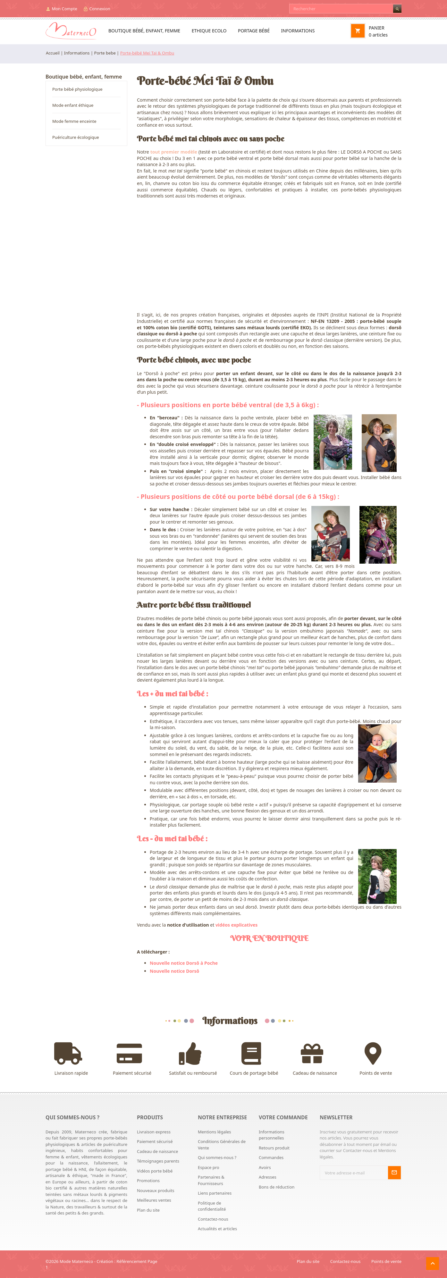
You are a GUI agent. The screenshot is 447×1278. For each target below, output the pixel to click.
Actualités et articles (217, 1229)
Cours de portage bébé (254, 1059)
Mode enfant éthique (72, 105)
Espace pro (208, 1167)
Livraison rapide (71, 1059)
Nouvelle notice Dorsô (174, 971)
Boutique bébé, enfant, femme (144, 31)
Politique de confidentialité (212, 1206)
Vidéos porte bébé (155, 1171)
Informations (298, 31)
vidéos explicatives (236, 925)
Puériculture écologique (75, 137)
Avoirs (265, 1167)
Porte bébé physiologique (77, 89)
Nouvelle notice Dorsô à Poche (184, 963)
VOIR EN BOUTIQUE (269, 938)
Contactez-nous (213, 1219)
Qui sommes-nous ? (217, 1157)
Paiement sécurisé (132, 1059)
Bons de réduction (276, 1187)
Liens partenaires (215, 1193)
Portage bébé (254, 31)
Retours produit (274, 1148)
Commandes (271, 1157)
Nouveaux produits (155, 1190)
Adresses (267, 1177)
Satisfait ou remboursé (193, 1059)
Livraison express (154, 1132)
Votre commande (283, 1117)
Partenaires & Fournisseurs (211, 1180)
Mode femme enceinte (74, 121)
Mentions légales (214, 1132)
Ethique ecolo (209, 31)
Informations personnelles (271, 1135)
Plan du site (148, 1210)
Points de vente (375, 1059)
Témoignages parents (158, 1161)
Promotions (148, 1180)
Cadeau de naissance (315, 1059)
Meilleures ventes (154, 1200)
